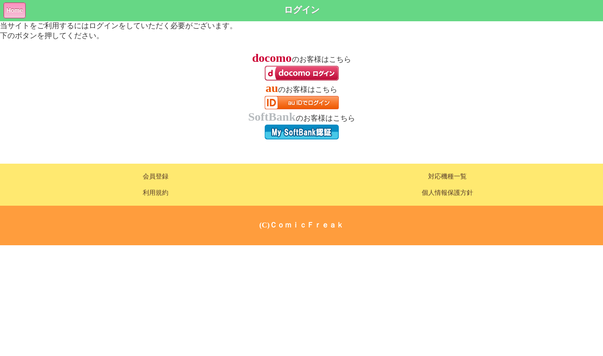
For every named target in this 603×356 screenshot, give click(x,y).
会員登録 (155, 176)
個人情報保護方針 (447, 192)
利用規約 (155, 192)
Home (14, 10)
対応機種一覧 (447, 176)
